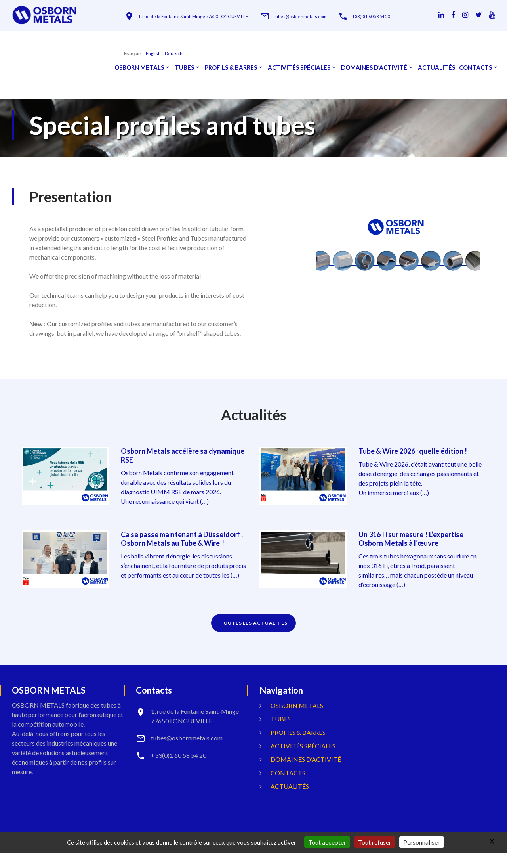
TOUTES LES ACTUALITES (253, 623)
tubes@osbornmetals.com (300, 16)
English (153, 53)
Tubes (184, 68)
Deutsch (174, 53)
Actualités (436, 68)
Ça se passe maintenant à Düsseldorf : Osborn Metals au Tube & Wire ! (182, 538)
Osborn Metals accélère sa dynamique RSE (182, 455)
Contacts (475, 68)
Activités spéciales (299, 68)
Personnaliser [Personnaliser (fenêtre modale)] (421, 842)
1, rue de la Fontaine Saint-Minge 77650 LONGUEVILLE (193, 16)
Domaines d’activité (374, 68)
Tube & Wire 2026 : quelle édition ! (412, 451)
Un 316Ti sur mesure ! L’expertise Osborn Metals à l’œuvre (410, 538)
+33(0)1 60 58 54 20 (371, 16)
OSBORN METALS (139, 68)
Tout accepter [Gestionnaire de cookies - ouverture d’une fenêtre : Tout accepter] (327, 842)
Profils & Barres (231, 68)
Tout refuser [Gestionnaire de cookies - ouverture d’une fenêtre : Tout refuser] (374, 842)
